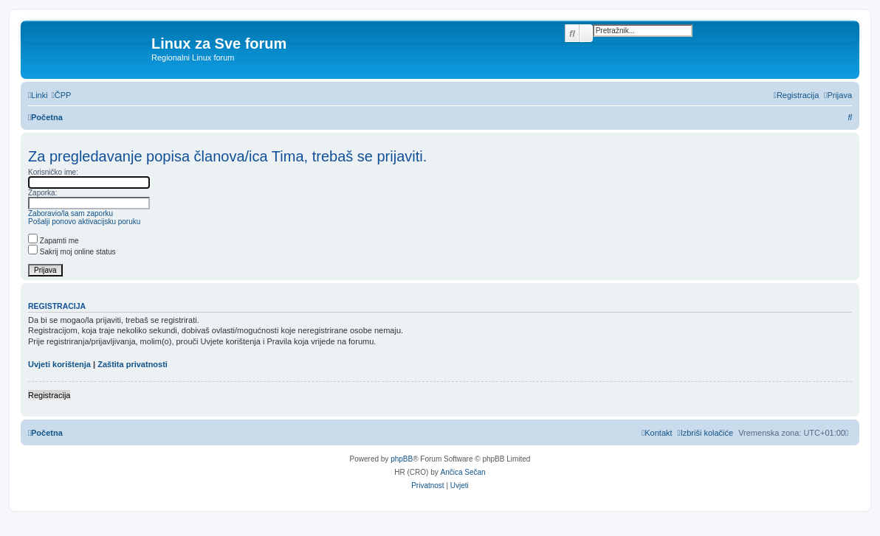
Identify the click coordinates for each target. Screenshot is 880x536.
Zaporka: (42, 193)
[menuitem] (62, 95)
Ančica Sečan (463, 472)
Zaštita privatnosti (132, 364)
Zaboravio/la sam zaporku (70, 213)
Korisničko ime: (53, 172)
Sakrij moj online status (72, 252)
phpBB (402, 459)
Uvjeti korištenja (59, 364)
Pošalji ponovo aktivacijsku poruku (84, 221)
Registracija (49, 395)
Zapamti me (53, 241)
